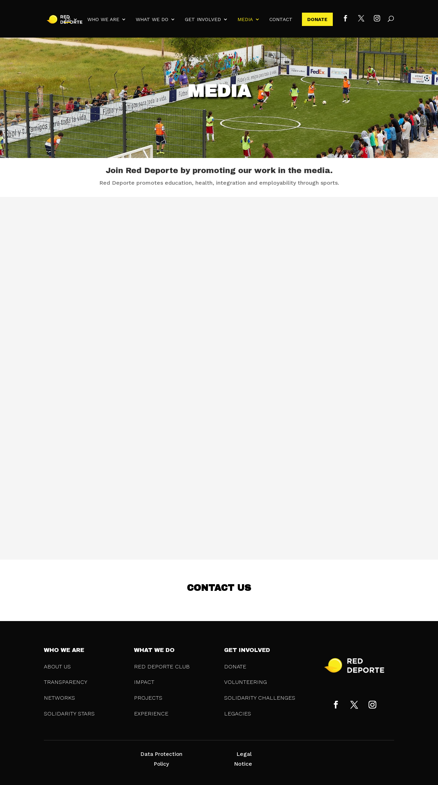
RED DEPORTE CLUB (162, 666)
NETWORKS (59, 697)
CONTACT (280, 19)
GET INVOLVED (203, 19)
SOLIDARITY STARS (69, 713)
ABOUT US (57, 666)
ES (68, 19)
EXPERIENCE (151, 713)
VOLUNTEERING (245, 682)
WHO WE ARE (103, 19)
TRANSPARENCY (65, 682)
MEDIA (245, 19)
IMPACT (144, 682)
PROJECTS (148, 697)
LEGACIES (237, 713)
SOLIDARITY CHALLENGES (259, 697)
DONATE (317, 19)
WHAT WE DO (152, 19)
